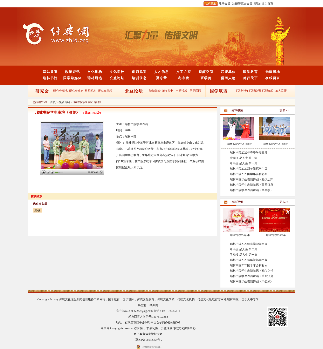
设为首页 (267, 3)
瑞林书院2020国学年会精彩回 (248, 174)
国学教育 (250, 72)
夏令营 (161, 78)
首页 (53, 102)
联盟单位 (228, 72)
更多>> (284, 110)
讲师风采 (139, 72)
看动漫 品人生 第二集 (243, 158)
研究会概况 (60, 90)
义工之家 (183, 72)
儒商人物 (228, 78)
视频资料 (64, 102)
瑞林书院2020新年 (240, 235)
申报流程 (181, 90)
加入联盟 (281, 90)
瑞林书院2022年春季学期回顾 (248, 152)
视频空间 (206, 72)
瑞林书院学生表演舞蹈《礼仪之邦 (251, 179)
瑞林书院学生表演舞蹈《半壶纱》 (251, 190)
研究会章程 (104, 90)
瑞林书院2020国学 (276, 235)
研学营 (206, 78)
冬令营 (183, 78)
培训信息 (139, 78)
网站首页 (50, 72)
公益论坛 (117, 78)
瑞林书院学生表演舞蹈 (239, 143)
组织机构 (90, 90)
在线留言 (272, 78)
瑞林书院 (50, 78)
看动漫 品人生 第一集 (243, 163)
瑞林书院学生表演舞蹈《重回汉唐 (251, 184)
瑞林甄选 (94, 78)
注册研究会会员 (242, 3)
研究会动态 (76, 90)
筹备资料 (168, 90)
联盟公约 (242, 90)
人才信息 (161, 72)
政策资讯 (72, 72)
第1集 (37, 210)
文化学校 (117, 72)
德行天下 (250, 78)
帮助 (257, 3)
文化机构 (94, 72)
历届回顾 (195, 90)
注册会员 (224, 3)
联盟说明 (255, 90)
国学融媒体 (72, 78)
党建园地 (272, 72)
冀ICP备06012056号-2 (148, 339)
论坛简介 (155, 90)
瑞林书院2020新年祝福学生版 (248, 168)
